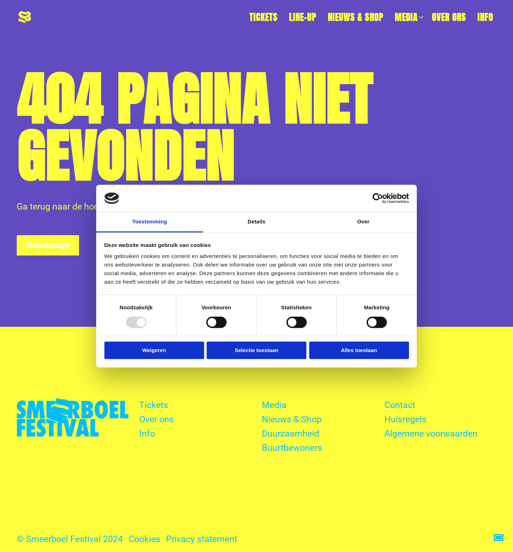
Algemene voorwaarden (430, 433)
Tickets (263, 17)
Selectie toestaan (257, 350)
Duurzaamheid (290, 433)
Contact (399, 405)
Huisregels (405, 419)
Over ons (449, 17)
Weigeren (154, 350)
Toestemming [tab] (149, 222)
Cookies (144, 539)
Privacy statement (201, 539)
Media (409, 17)
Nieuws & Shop (355, 17)
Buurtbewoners (292, 448)
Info (485, 17)
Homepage (48, 245)
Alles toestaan (359, 350)
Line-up (302, 17)
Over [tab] (363, 222)
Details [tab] (256, 222)
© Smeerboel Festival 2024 (70, 539)
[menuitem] (263, 17)
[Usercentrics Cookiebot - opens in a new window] (378, 198)
